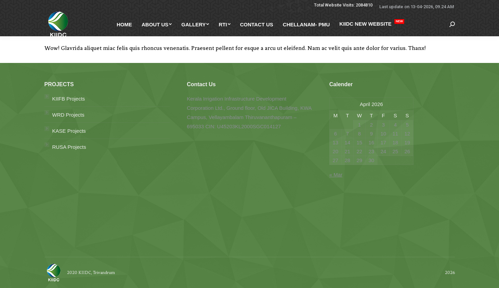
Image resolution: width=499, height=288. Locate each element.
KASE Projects (69, 131)
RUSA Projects (69, 147)
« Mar (335, 175)
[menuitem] (124, 24)
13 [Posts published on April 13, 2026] (335, 142)
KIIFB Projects (68, 99)
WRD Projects (68, 115)
